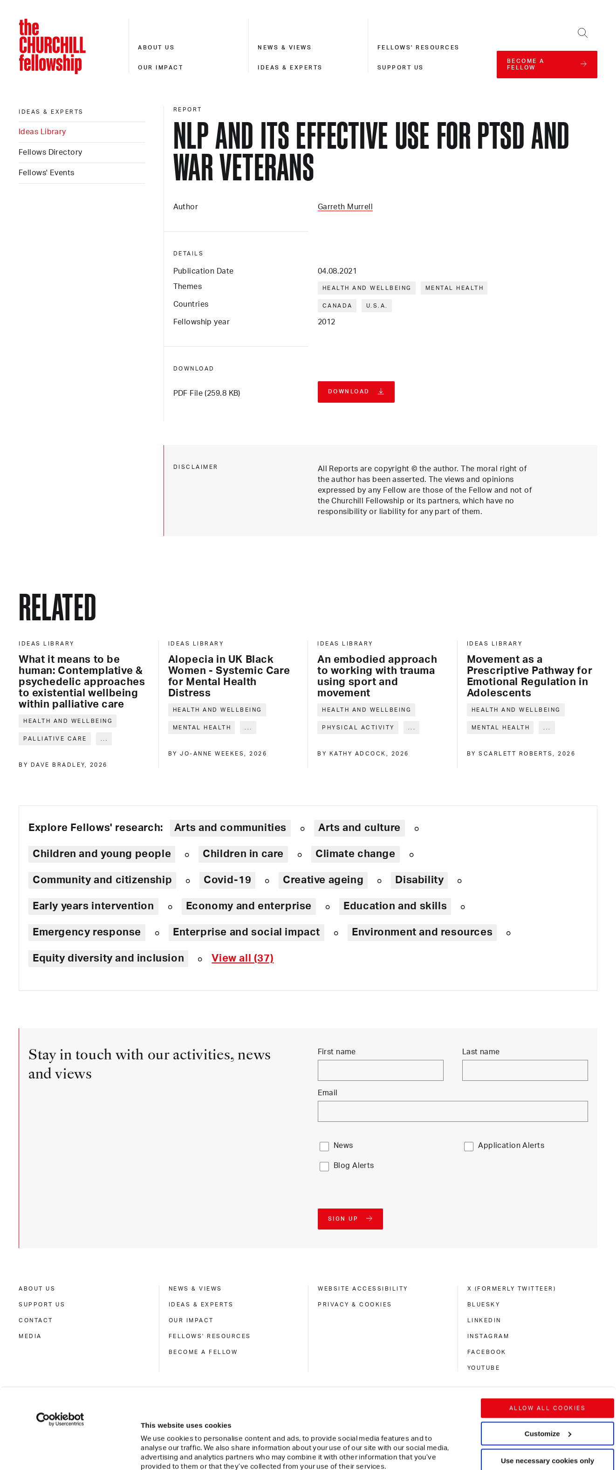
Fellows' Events (47, 173)
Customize (548, 1358)
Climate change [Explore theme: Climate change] (355, 854)
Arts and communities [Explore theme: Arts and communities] (230, 828)
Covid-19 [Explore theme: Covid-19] (227, 880)
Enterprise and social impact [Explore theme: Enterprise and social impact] (246, 932)
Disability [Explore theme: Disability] (419, 880)
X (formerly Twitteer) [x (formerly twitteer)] (511, 1288)
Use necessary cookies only (547, 1385)
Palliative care (55, 739)
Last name (481, 1052)
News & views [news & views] (195, 1288)
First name (337, 1052)
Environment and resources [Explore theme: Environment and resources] (422, 932)
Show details (153, 1435)
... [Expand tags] (105, 739)
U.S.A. (377, 306)
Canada (337, 306)
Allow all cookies (547, 1333)
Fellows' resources (418, 47)
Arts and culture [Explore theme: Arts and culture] (359, 828)
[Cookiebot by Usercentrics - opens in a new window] (60, 1344)
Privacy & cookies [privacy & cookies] (355, 1304)
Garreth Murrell (345, 207)
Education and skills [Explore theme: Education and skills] (395, 906)
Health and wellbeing (367, 288)
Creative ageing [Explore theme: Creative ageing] (323, 880)
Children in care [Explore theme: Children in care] (243, 854)
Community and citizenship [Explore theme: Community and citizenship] (102, 880)
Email (328, 1093)
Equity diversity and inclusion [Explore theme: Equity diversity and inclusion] (108, 958)
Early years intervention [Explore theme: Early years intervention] (93, 906)
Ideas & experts (290, 67)
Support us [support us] (42, 1304)
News (343, 1145)
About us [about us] (37, 1288)
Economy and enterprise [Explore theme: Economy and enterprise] (249, 906)
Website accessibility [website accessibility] (363, 1288)
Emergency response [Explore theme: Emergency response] (87, 932)
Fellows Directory (50, 152)
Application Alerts (511, 1145)
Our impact (160, 67)
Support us (400, 67)
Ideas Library (42, 132)
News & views (285, 47)
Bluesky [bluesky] (483, 1304)
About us (156, 47)
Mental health (454, 288)
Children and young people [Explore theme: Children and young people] (102, 854)
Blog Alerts (354, 1165)
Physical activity (358, 727)
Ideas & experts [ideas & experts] (51, 112)
